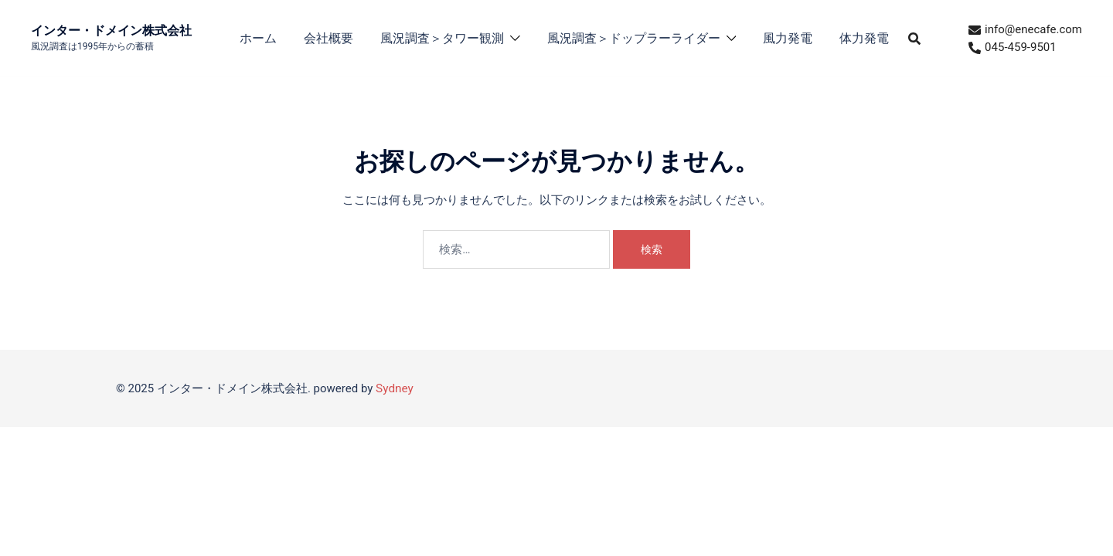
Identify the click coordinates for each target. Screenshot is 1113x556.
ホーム (258, 38)
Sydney (394, 388)
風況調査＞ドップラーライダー (633, 38)
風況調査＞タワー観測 (442, 38)
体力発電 (864, 38)
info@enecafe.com (1025, 29)
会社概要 (328, 38)
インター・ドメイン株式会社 (111, 30)
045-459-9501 (1012, 47)
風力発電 (787, 38)
